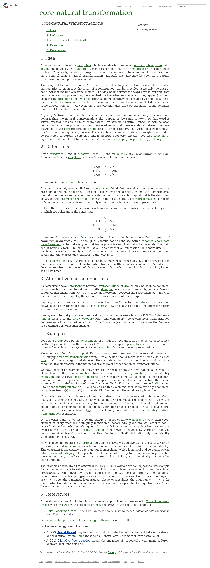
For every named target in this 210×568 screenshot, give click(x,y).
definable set (66, 139)
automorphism (75, 182)
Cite (125, 562)
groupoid (94, 128)
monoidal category (62, 453)
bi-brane (93, 504)
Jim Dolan (109, 85)
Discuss (49, 562)
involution (47, 376)
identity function (134, 373)
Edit (41, 562)
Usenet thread (66, 532)
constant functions (85, 376)
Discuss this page (165, 6)
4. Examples (54, 45)
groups (128, 285)
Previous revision (62, 562)
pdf (70, 514)
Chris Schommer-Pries (61, 510)
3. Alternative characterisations (68, 40)
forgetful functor (93, 429)
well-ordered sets (141, 419)
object (120, 153)
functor (45, 318)
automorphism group (148, 65)
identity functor (66, 387)
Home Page (122, 6)
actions (45, 68)
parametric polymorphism (123, 139)
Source (141, 562)
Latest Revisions (148, 6)
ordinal (87, 442)
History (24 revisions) (111, 562)
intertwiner (110, 202)
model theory (89, 139)
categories (56, 153)
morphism (84, 65)
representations (145, 198)
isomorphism (79, 237)
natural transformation (133, 68)
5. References (56, 50)
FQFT (66, 504)
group (59, 340)
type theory (153, 139)
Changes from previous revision (85, 562)
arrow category (83, 318)
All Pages (134, 6)
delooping (107, 289)
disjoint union (71, 446)
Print (132, 562)
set (55, 373)
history (112, 552)
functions (85, 373)
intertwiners (77, 285)
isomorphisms (99, 188)
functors (81, 68)
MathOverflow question (74, 540)
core (67, 128)
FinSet (156, 383)
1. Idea (51, 30)
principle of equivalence (74, 98)
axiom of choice (126, 102)
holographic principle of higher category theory (78, 520)
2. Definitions (55, 35)
